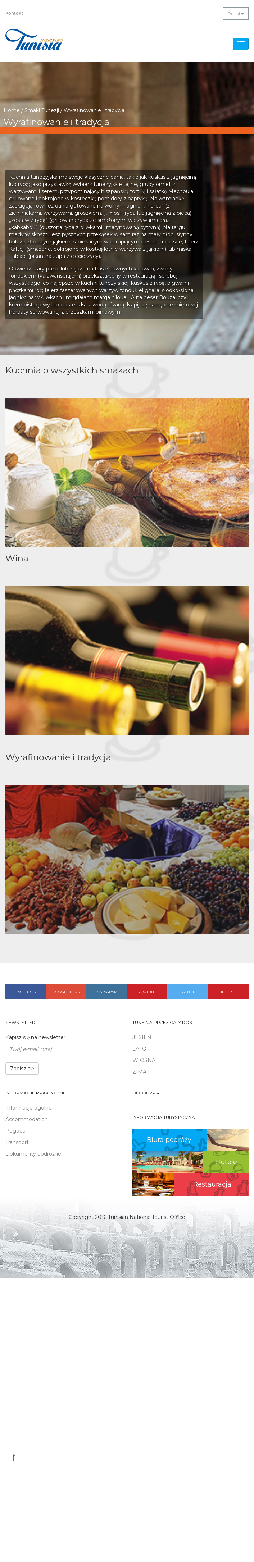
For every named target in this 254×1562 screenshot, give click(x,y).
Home (12, 110)
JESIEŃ (141, 1037)
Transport (17, 1142)
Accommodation (26, 1119)
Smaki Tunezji (41, 110)
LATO (139, 1049)
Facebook (25, 991)
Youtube (147, 991)
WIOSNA (143, 1060)
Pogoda (15, 1131)
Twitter (187, 991)
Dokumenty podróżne (33, 1154)
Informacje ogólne (28, 1108)
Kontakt (14, 13)
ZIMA (139, 1072)
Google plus (66, 991)
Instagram (107, 991)
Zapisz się (22, 1068)
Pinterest (228, 991)
